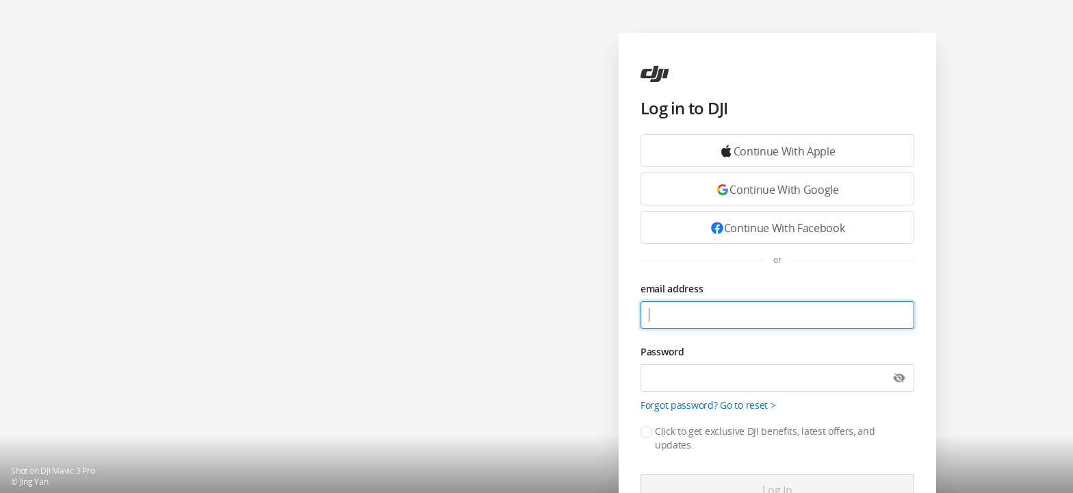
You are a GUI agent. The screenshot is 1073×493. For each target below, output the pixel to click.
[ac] (655, 74)
